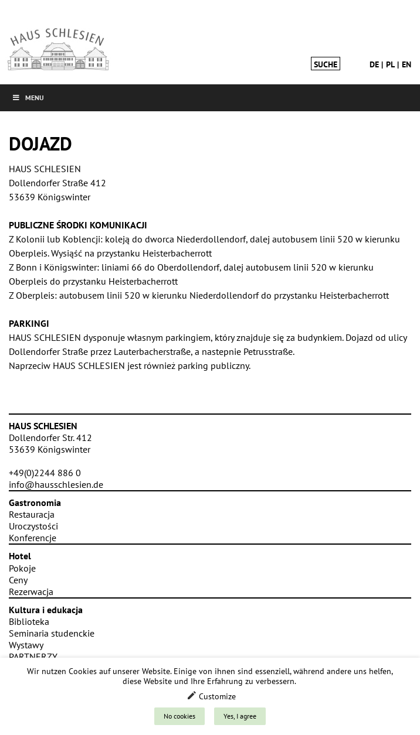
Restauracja (32, 514)
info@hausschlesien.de (56, 484)
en (406, 64)
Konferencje (32, 537)
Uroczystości (33, 526)
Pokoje (22, 568)
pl (390, 64)
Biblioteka (29, 621)
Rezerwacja (31, 591)
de (374, 64)
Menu (28, 97)
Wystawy (26, 645)
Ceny (18, 580)
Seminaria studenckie (51, 633)
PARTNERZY (33, 656)
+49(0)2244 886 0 (45, 472)
